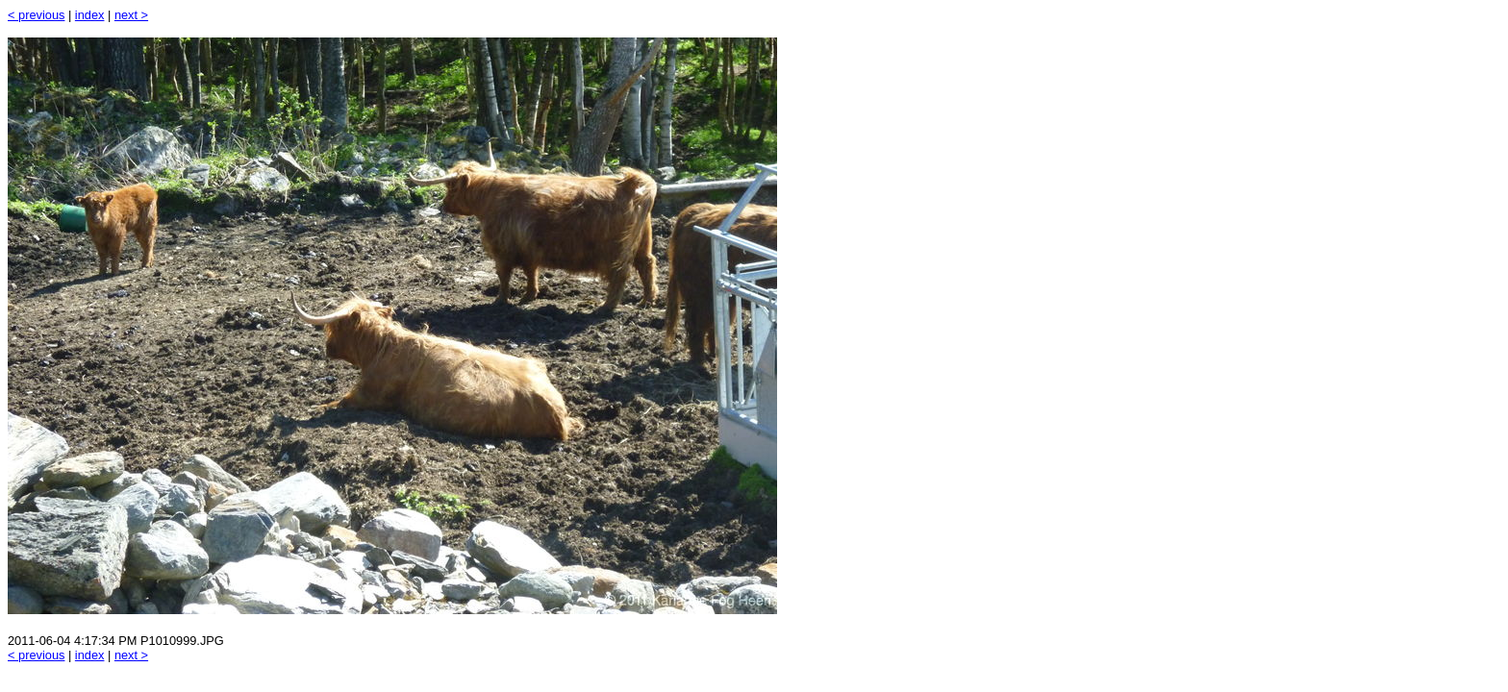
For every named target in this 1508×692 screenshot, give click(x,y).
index (90, 15)
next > (131, 15)
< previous (36, 15)
